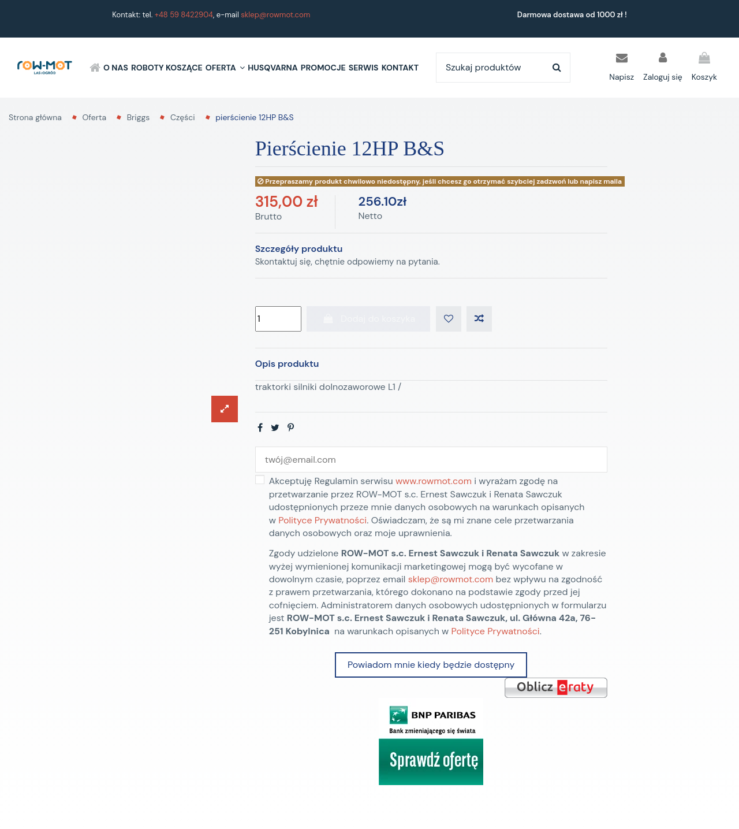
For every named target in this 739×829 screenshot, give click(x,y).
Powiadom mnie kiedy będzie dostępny (431, 665)
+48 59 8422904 (184, 15)
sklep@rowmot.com (275, 15)
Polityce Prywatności (322, 520)
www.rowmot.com (433, 481)
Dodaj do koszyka (368, 319)
